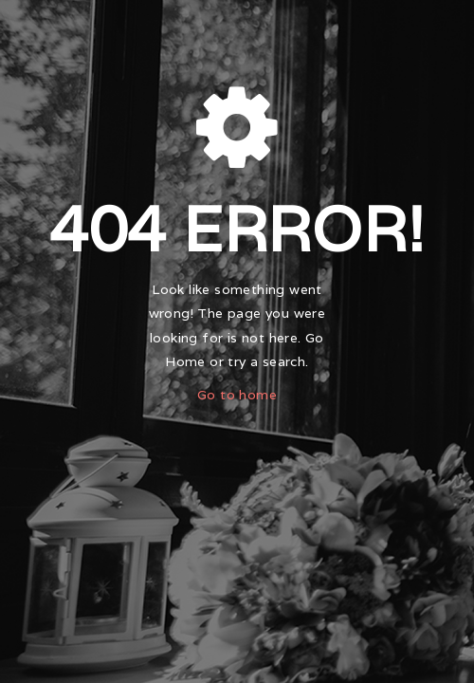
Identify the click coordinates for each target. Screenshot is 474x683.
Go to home (237, 394)
